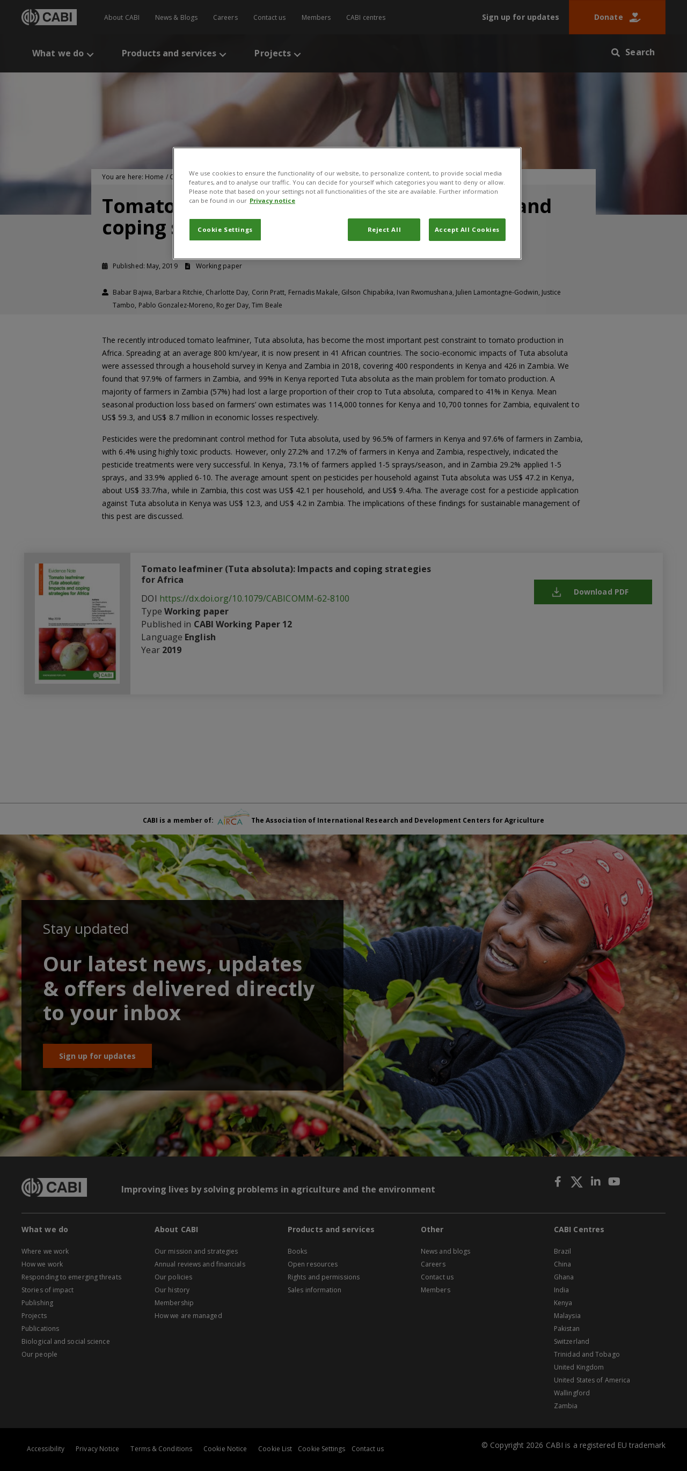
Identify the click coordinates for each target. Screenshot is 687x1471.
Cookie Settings (225, 229)
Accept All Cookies (467, 229)
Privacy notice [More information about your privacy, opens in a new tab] (272, 200)
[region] (347, 203)
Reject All (384, 229)
